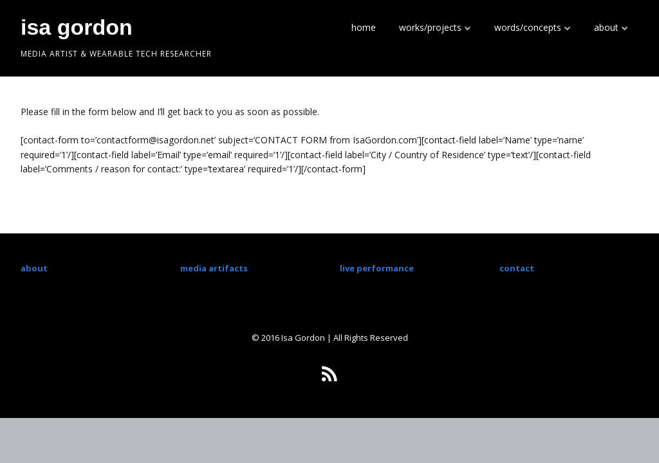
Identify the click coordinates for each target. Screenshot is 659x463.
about (606, 27)
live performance (377, 268)
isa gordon (77, 27)
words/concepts (527, 27)
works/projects (430, 27)
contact (516, 268)
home (363, 27)
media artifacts (214, 268)
